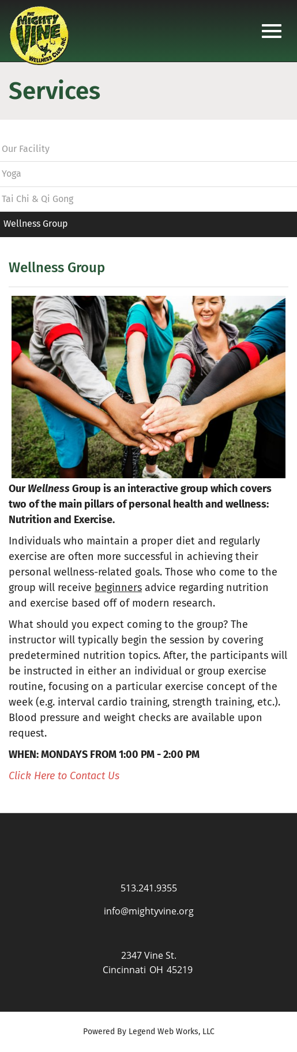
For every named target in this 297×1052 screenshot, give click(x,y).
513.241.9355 (149, 888)
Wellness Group (35, 223)
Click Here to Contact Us (64, 775)
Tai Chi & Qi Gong (37, 198)
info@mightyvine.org (149, 911)
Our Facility (26, 148)
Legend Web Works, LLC (172, 1031)
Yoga (11, 173)
